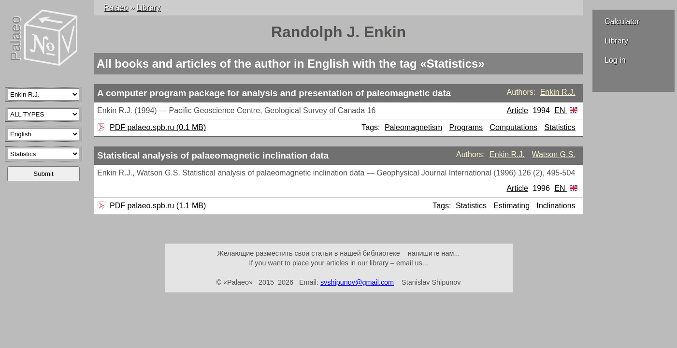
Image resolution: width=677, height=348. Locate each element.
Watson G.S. (553, 154)
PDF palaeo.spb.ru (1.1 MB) (156, 206)
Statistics (560, 127)
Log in (615, 60)
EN (565, 110)
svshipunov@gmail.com (357, 282)
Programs (466, 127)
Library (616, 41)
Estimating (511, 206)
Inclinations (556, 206)
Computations (513, 127)
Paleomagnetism (413, 127)
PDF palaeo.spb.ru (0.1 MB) (156, 127)
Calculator (622, 21)
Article (517, 110)
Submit (43, 173)
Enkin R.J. (558, 92)
